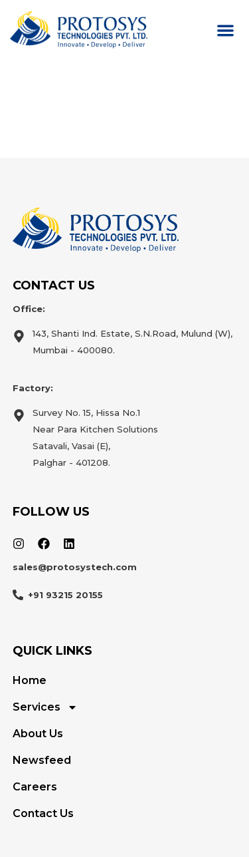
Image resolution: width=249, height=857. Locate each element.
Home (29, 680)
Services (45, 707)
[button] (226, 30)
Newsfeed (42, 760)
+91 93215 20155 (65, 595)
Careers (35, 786)
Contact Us (43, 813)
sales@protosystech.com (75, 567)
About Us (38, 733)
